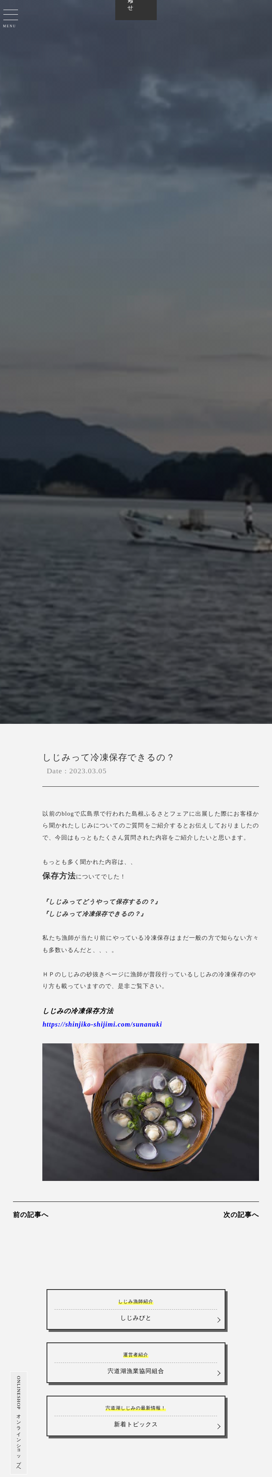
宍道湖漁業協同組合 (135, 1362)
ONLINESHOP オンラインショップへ (12, 1423)
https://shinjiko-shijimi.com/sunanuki (102, 1024)
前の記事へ (31, 1214)
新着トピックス (135, 1416)
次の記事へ (241, 1214)
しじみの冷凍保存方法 (78, 1010)
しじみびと (135, 1309)
